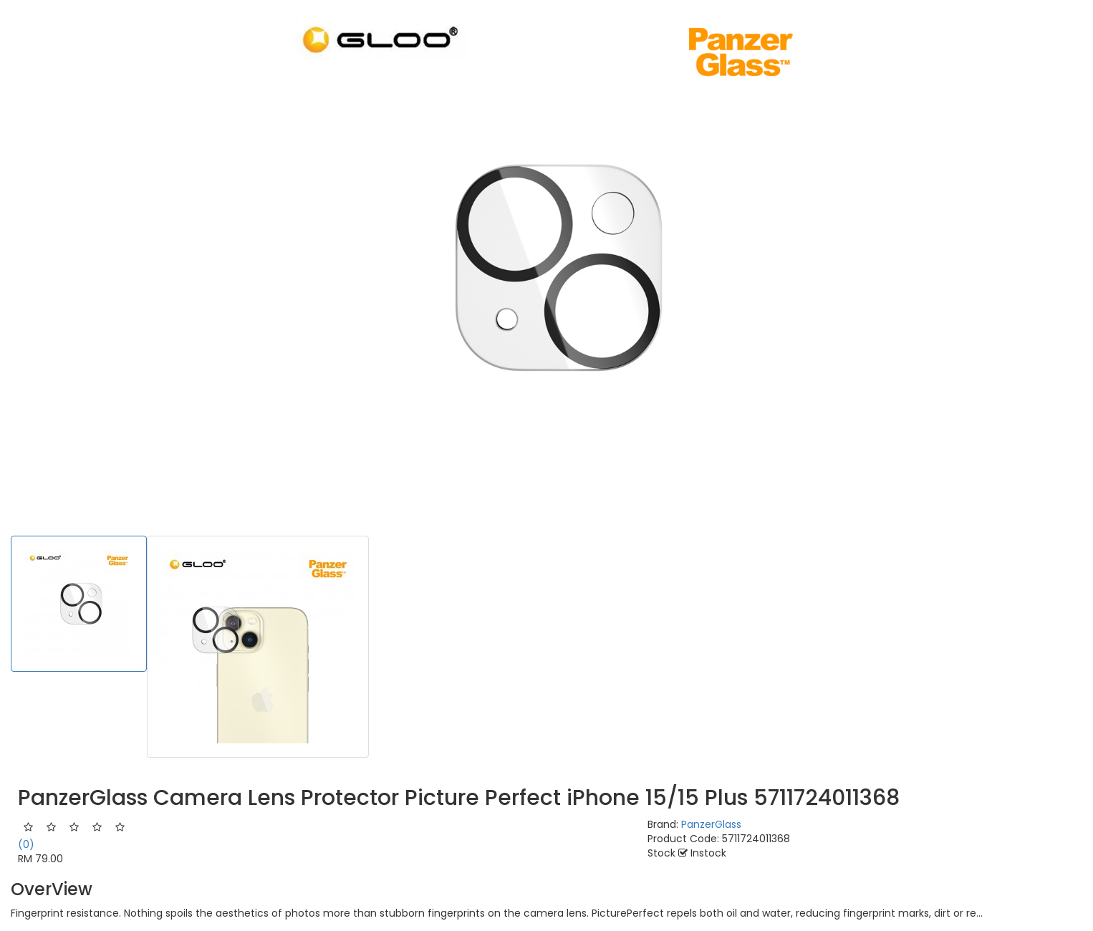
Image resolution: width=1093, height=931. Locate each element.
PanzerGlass (711, 824)
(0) (26, 844)
